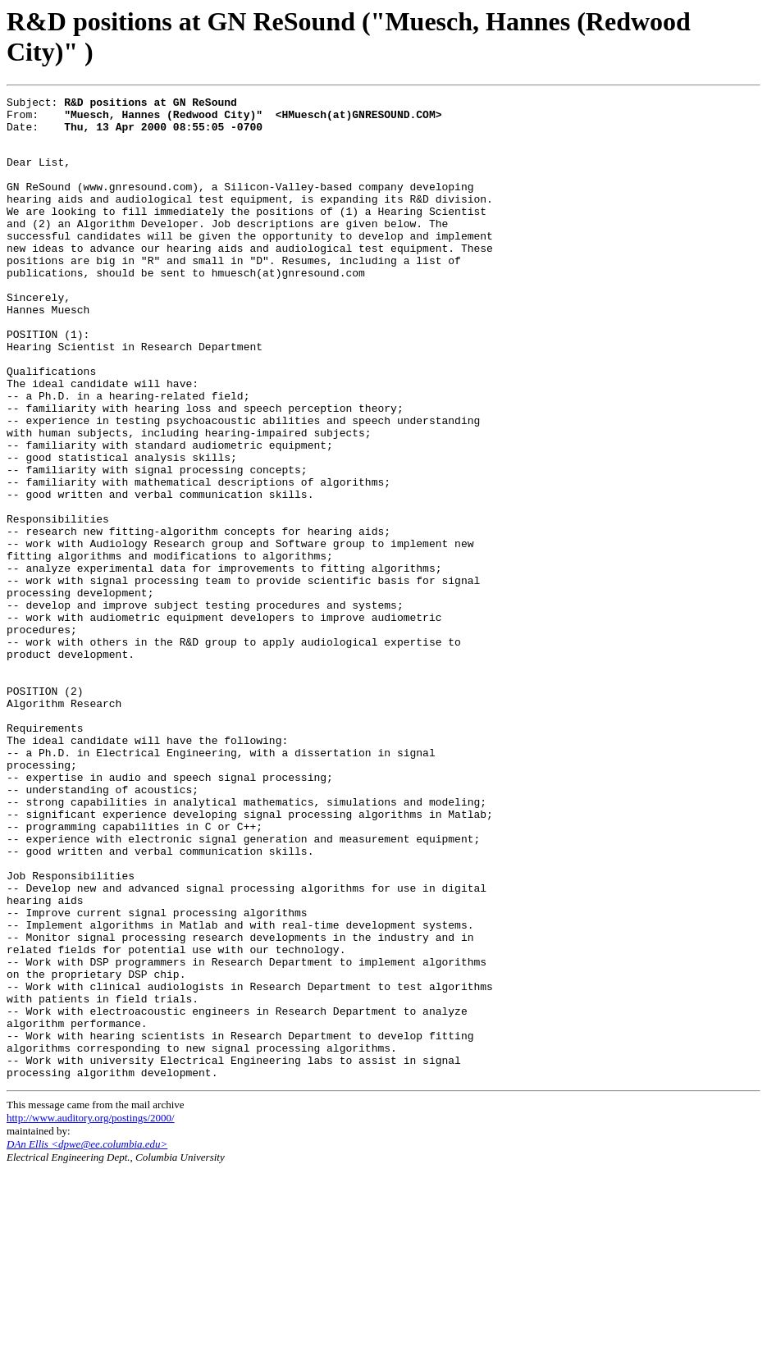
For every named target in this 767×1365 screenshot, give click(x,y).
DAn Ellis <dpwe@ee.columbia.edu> (87, 1338)
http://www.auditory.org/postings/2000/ (91, 1312)
